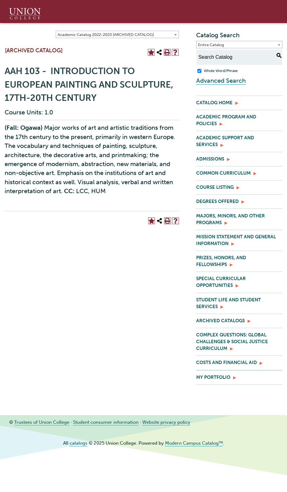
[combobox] (117, 34)
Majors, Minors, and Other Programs (230, 219)
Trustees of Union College (41, 422)
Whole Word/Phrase (221, 71)
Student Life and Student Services (228, 303)
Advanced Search (221, 80)
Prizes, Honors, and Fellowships (221, 261)
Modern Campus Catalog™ (194, 443)
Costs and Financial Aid (226, 362)
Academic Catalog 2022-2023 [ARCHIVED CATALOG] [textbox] (106, 34)
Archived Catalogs (220, 320)
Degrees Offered (217, 201)
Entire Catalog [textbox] (211, 44)
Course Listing (215, 187)
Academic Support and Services (225, 141)
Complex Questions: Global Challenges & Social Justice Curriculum (232, 341)
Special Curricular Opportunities (221, 282)
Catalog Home (214, 102)
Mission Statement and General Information (236, 240)
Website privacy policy (166, 422)
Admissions (210, 159)
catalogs (78, 443)
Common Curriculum (223, 173)
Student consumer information (106, 422)
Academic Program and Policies (226, 120)
